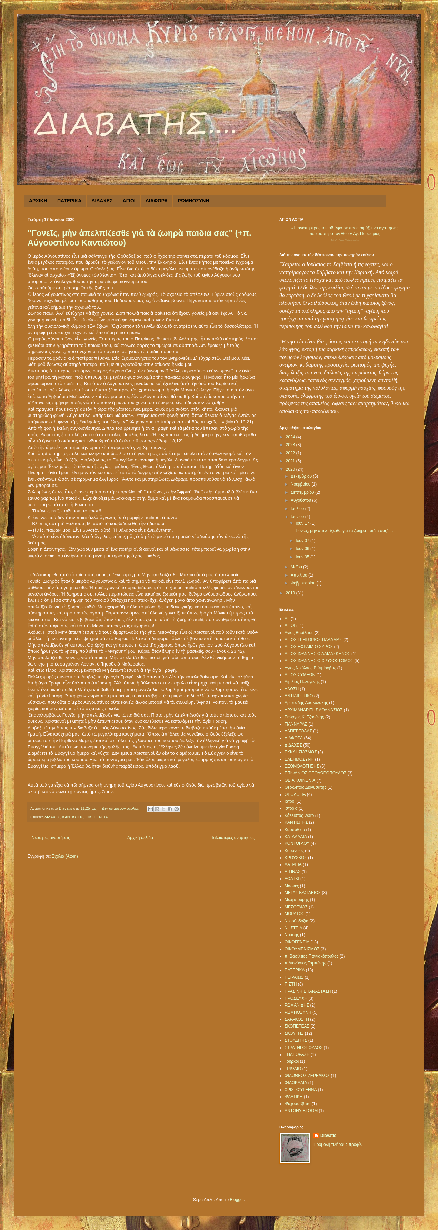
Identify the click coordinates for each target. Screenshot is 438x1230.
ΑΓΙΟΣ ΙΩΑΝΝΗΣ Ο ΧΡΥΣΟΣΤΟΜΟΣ (319, 660)
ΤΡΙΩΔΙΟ (293, 1068)
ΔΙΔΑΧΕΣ (101, 200)
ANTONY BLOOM (301, 1110)
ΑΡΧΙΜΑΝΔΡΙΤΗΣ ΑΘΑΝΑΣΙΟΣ (314, 710)
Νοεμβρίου (301, 484)
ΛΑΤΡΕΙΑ (293, 864)
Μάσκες (292, 885)
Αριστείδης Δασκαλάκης (306, 702)
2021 (291, 461)
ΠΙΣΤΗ (291, 984)
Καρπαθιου (295, 829)
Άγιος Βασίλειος (299, 632)
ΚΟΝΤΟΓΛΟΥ (297, 843)
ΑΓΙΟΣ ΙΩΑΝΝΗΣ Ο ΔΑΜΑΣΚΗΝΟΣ (317, 653)
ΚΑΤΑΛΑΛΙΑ (296, 836)
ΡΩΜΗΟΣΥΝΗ (193, 200)
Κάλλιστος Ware (299, 815)
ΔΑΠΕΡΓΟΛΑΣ (298, 731)
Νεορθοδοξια (296, 921)
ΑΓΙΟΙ (129, 200)
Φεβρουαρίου (304, 583)
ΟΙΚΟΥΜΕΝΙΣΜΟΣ (302, 949)
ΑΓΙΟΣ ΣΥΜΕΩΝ (300, 674)
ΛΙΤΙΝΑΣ (292, 871)
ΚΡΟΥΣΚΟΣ (296, 857)
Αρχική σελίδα (140, 837)
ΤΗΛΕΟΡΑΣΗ (297, 1054)
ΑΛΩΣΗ (292, 689)
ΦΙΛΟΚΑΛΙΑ (296, 1082)
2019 (291, 593)
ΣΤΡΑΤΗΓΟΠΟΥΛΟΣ (303, 1047)
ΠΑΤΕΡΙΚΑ (69, 200)
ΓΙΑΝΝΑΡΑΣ (296, 724)
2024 (291, 436)
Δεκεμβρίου (302, 476)
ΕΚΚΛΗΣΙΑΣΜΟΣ (301, 752)
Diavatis (328, 1135)
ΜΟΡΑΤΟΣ (294, 913)
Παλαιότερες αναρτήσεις (232, 837)
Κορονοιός (294, 850)
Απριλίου (299, 575)
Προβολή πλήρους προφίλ (337, 1144)
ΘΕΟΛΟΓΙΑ (295, 794)
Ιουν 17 (303, 523)
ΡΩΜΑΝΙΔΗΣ (297, 1005)
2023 (291, 444)
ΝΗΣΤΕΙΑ (293, 928)
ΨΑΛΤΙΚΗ (294, 1096)
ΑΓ (287, 618)
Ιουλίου (298, 508)
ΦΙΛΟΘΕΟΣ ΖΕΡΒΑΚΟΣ (307, 1075)
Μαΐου (297, 566)
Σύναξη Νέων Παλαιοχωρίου (345, 240)
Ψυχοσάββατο (298, 1103)
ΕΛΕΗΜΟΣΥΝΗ (299, 759)
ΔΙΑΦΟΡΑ (157, 200)
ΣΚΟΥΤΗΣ (294, 1033)
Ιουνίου (298, 516)
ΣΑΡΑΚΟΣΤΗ (297, 1019)
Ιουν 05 (303, 556)
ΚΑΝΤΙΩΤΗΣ (72, 817)
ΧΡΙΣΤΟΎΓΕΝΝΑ (301, 1089)
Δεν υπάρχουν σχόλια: (121, 808)
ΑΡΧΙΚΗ (38, 200)
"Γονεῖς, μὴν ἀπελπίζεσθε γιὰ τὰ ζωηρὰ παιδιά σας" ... (344, 530)
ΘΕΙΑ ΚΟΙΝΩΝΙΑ (300, 780)
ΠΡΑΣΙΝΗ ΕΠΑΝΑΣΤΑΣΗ (308, 991)
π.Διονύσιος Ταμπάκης (305, 963)
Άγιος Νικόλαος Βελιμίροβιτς (310, 668)
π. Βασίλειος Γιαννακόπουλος (311, 956)
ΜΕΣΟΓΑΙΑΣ (296, 906)
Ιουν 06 (303, 548)
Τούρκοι (292, 1061)
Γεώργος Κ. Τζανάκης (304, 716)
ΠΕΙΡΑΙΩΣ (294, 977)
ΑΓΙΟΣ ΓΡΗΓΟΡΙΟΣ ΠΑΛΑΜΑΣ (313, 639)
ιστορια (291, 808)
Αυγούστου (301, 500)
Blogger (237, 1199)
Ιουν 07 (303, 540)
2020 (291, 469)
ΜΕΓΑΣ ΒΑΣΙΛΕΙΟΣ (303, 892)
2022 (291, 453)
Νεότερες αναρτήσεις (51, 837)
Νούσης (292, 934)
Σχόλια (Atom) (65, 856)
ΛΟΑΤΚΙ (292, 878)
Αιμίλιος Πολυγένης (302, 681)
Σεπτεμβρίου (303, 492)
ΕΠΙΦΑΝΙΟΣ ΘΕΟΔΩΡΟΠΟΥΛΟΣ (315, 773)
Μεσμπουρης (297, 899)
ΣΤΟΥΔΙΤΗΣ (296, 1040)
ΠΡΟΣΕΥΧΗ (296, 998)
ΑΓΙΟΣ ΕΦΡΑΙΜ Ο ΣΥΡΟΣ (309, 646)
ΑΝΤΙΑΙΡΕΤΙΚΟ (299, 695)
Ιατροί (290, 801)
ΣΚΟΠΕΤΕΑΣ (297, 1026)
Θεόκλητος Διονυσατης (305, 787)
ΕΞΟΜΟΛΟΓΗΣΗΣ (302, 766)
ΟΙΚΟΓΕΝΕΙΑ (96, 817)
